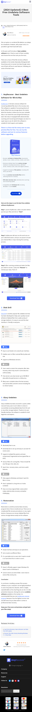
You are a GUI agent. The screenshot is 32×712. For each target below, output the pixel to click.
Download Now (16, 298)
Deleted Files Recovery (11, 25)
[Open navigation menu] (30, 1)
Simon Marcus (10, 32)
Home (5, 25)
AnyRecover (4, 104)
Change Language (16, 665)
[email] (7, 691)
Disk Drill (3, 314)
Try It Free (16, 193)
